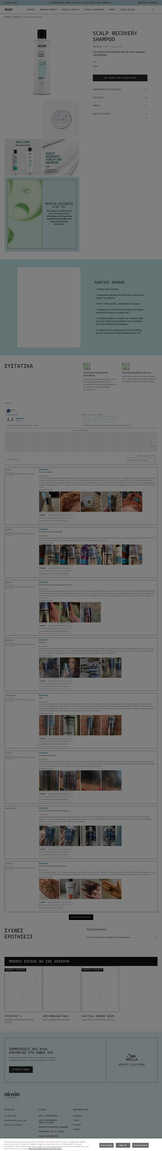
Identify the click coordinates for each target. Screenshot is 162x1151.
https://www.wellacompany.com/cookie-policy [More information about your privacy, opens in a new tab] (45, 1148)
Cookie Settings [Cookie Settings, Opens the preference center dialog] (106, 1145)
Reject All (123, 1145)
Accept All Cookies (140, 1145)
